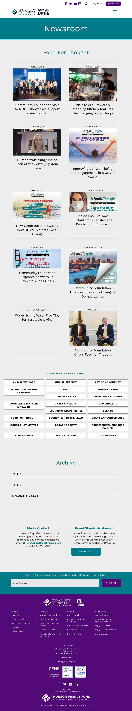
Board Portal (17, 632)
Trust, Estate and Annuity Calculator (51, 635)
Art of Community (108, 382)
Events (108, 410)
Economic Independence (66, 410)
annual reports (65, 382)
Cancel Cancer (66, 396)
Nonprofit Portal (102, 615)
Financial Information (21, 623)
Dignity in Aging (66, 403)
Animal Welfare (24, 382)
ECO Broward (108, 403)
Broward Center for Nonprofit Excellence (104, 620)
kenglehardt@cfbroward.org (43, 542)
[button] (97, 4)
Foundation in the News (66, 417)
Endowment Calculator (50, 630)
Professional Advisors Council (108, 427)
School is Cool (65, 435)
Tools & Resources (48, 619)
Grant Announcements (108, 417)
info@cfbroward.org (67, 662)
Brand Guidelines (103, 634)
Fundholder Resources (77, 626)
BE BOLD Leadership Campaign (76, 620)
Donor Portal (73, 615)
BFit (66, 389)
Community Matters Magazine (23, 405)
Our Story (16, 615)
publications (24, 435)
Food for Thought (24, 417)
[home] (34, 12)
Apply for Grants (102, 626)
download (86, 551)
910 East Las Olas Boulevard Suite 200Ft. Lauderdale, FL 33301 (67, 651)
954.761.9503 (67, 657)
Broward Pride (108, 389)
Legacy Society (66, 425)
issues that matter (24, 425)
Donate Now (113, 4)
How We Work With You (50, 615)
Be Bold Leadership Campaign (23, 391)
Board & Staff (18, 619)
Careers (15, 627)
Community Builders (107, 396)
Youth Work (107, 435)
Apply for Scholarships (105, 630)
